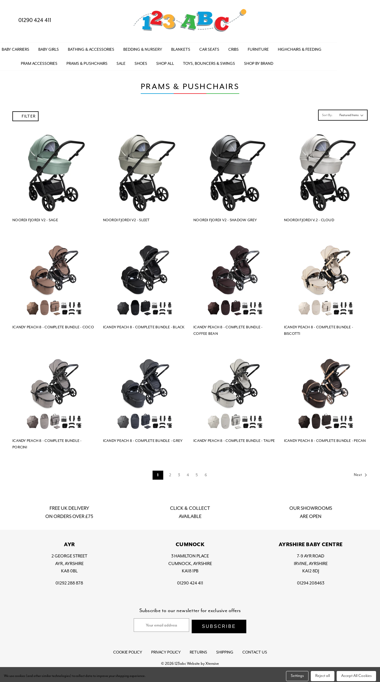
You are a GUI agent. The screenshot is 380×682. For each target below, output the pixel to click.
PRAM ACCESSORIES (82, 61)
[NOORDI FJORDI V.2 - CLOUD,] (326, 170)
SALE (164, 61)
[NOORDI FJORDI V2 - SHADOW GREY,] (235, 170)
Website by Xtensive (203, 660)
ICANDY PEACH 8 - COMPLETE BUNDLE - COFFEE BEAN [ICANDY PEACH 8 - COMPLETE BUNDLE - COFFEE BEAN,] (228, 328)
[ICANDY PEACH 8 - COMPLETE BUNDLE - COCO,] (54, 277)
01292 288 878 (69, 581)
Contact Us (254, 649)
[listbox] (351, 113)
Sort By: (327, 113)
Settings (297, 672)
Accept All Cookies (356, 672)
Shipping (224, 649)
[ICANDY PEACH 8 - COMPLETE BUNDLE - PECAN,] (326, 390)
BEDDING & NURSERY (185, 47)
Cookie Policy (127, 649)
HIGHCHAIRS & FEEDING (343, 47)
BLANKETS (223, 47)
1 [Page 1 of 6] (158, 473)
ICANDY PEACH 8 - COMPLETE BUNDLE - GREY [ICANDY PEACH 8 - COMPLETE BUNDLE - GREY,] (143, 439)
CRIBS (276, 47)
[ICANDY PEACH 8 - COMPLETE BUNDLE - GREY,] (145, 390)
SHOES (184, 61)
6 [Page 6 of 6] (206, 473)
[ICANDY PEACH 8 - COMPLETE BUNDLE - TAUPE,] (235, 390)
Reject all (322, 672)
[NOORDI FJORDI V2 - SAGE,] (54, 170)
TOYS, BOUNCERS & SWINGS (252, 61)
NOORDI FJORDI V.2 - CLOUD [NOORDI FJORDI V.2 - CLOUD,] (309, 218)
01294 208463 (310, 581)
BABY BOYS (26, 47)
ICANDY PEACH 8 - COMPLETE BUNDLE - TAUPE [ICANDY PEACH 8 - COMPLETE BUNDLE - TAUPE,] (234, 439)
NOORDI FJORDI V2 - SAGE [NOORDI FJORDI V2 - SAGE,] (35, 218)
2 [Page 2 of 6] (170, 473)
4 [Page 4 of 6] (188, 473)
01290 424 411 (30, 20)
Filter (25, 114)
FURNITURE (301, 47)
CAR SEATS (252, 47)
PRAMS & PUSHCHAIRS (130, 61)
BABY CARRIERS (58, 47)
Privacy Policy (166, 649)
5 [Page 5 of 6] (197, 473)
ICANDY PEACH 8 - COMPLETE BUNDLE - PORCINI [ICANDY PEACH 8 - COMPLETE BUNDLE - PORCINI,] (47, 442)
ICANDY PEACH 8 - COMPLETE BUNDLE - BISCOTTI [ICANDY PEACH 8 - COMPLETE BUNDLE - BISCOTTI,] (318, 328)
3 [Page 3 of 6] (179, 473)
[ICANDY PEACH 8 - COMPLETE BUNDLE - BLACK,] (145, 277)
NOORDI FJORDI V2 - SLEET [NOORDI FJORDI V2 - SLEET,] (126, 218)
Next (360, 473)
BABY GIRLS (91, 47)
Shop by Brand (301, 61)
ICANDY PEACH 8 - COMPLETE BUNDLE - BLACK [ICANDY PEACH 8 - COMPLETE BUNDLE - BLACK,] (144, 325)
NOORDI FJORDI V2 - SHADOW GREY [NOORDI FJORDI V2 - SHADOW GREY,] (225, 218)
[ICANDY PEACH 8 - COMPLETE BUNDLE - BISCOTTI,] (326, 277)
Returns (198, 649)
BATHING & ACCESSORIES (134, 47)
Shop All (208, 61)
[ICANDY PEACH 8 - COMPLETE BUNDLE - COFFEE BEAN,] (235, 277)
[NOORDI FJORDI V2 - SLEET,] (145, 170)
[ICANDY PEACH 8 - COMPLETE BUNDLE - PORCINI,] (54, 390)
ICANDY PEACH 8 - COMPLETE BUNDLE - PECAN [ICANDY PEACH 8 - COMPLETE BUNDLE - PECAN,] (325, 439)
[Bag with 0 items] (365, 20)
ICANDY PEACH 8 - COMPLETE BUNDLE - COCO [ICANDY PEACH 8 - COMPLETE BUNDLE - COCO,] (53, 325)
